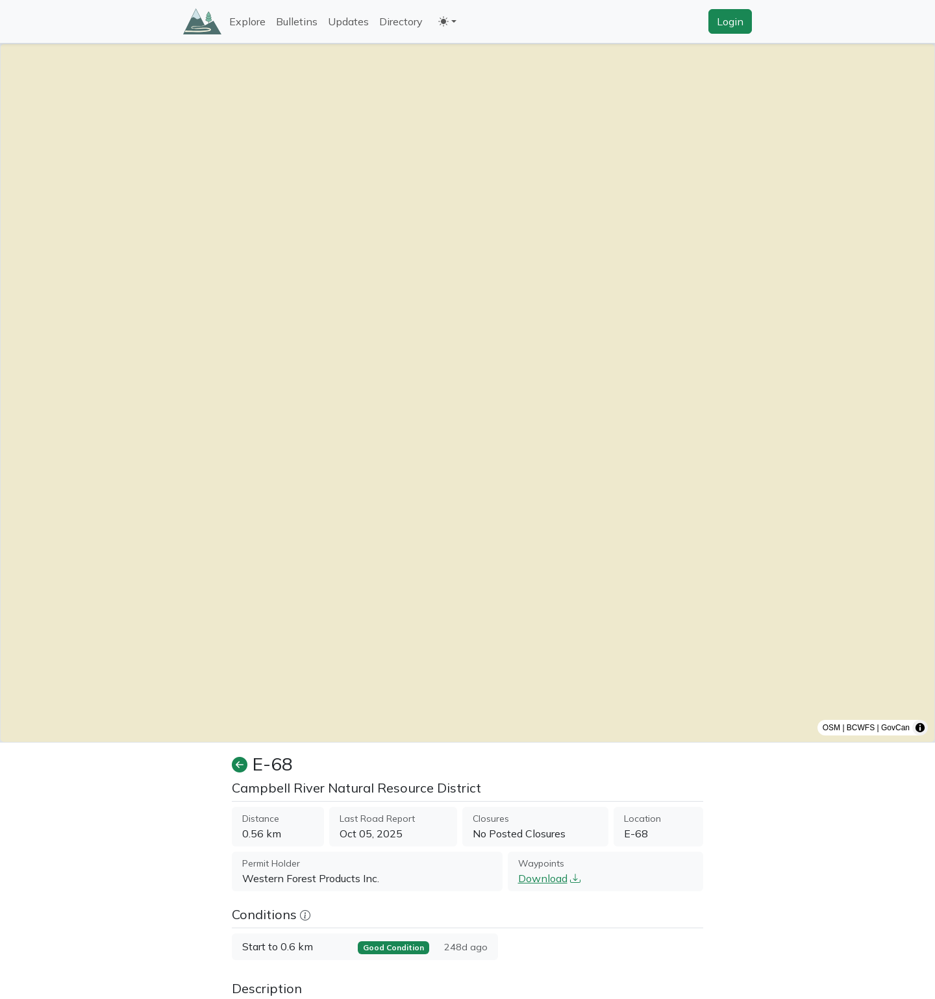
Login (730, 21)
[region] (467, 393)
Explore (247, 21)
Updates (348, 21)
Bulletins (297, 21)
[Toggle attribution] (920, 727)
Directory (401, 21)
